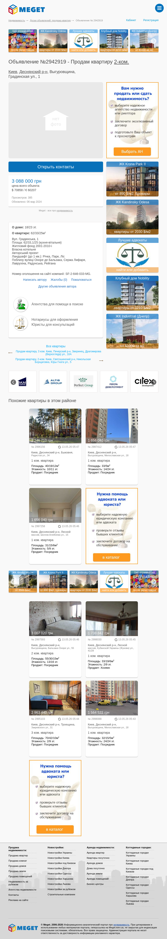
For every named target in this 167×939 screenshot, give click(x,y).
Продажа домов (17, 866)
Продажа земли (17, 871)
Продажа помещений (20, 876)
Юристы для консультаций (53, 324)
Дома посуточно (96, 868)
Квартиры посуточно (98, 858)
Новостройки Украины (60, 852)
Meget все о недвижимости (23, 928)
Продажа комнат (17, 860)
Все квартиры (55, 346)
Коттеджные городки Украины (137, 854)
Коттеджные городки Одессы (137, 886)
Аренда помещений (98, 878)
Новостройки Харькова (60, 878)
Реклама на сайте (18, 900)
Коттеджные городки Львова (137, 902)
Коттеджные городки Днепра (137, 878)
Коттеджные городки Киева (137, 862)
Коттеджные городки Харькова (137, 894)
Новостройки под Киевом (61, 863)
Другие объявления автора (57, 286)
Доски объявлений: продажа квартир (50, 20)
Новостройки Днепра (59, 868)
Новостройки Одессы (59, 873)
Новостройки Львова (59, 884)
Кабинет (131, 20)
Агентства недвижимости (22, 889)
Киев (12, 72)
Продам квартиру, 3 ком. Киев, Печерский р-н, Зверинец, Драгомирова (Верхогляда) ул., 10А (58, 353)
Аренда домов (95, 863)
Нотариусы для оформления (55, 319)
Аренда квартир (95, 852)
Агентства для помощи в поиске (57, 304)
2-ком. (121, 62)
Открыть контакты (56, 166)
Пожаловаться (81, 279)
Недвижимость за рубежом (18, 883)
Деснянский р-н (33, 72)
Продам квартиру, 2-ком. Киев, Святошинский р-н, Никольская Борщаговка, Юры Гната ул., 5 (53, 361)
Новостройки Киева (58, 858)
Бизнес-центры (95, 884)
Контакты (13, 895)
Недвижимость (16, 20)
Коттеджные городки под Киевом (139, 870)
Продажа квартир (18, 855)
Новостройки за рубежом (61, 889)
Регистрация (151, 20)
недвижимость (65, 210)
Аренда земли (94, 873)
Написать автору (35, 279)
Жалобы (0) (59, 279)
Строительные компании (61, 894)
